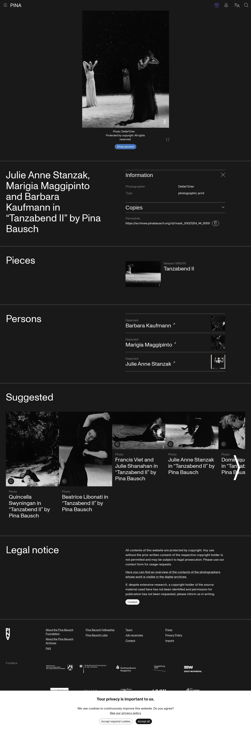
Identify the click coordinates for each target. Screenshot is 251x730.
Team (129, 630)
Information (139, 175)
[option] (125, 69)
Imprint (169, 641)
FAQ (48, 648)
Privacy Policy (173, 635)
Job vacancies (134, 635)
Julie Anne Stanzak (166, 362)
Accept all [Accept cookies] (144, 721)
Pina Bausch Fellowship (100, 630)
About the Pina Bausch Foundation (59, 632)
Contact (132, 602)
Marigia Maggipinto (166, 343)
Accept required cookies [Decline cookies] (115, 721)
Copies (134, 208)
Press (168, 630)
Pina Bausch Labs (97, 635)
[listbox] (125, 69)
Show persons (125, 146)
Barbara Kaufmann (166, 324)
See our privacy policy (125, 713)
